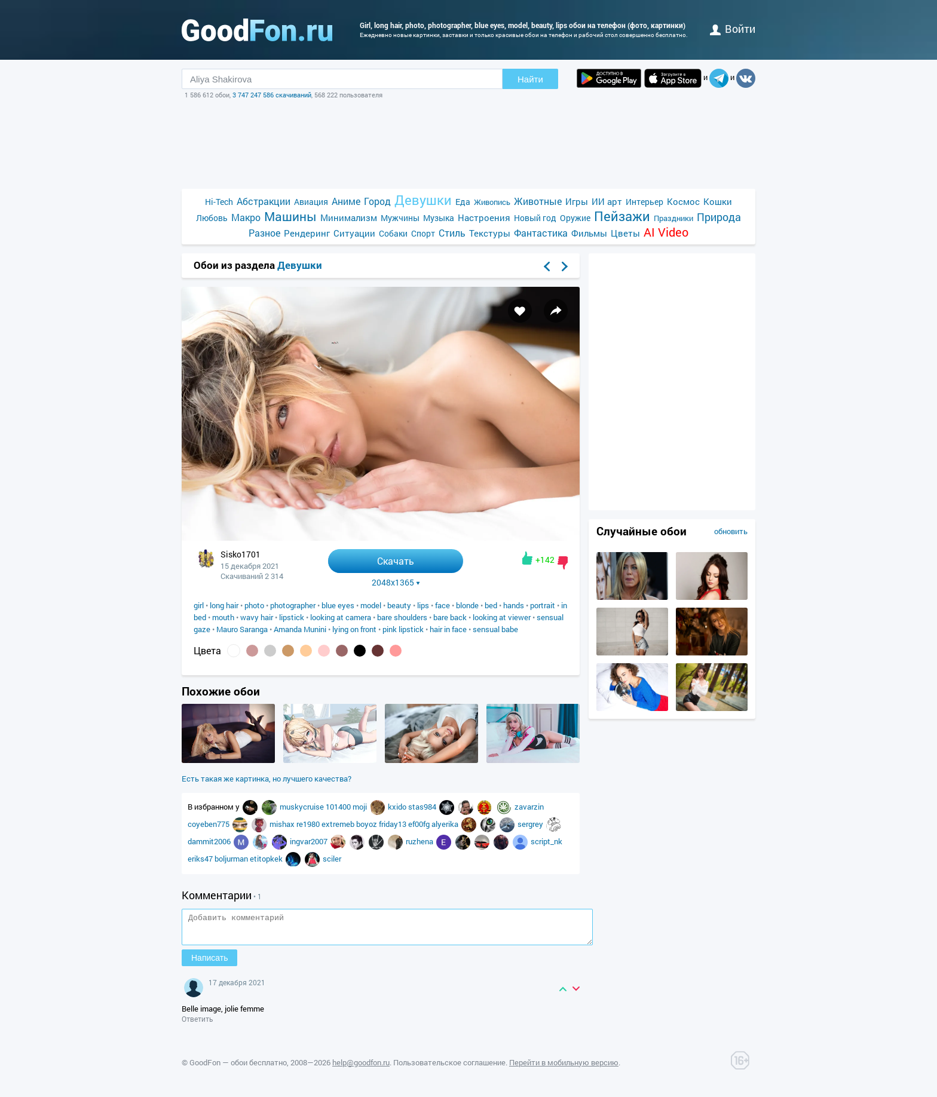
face (442, 605)
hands (513, 605)
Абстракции (263, 201)
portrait (542, 605)
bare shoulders (402, 617)
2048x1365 (396, 582)
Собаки (393, 233)
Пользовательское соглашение (449, 1067)
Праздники (673, 218)
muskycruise (303, 806)
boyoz (367, 824)
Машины (290, 216)
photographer (293, 605)
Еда (462, 201)
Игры (576, 201)
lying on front (354, 629)
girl (199, 605)
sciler (332, 858)
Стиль (452, 232)
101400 (339, 806)
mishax (283, 824)
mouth (223, 617)
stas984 (423, 806)
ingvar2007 (309, 841)
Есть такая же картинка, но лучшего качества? (266, 778)
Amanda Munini (300, 629)
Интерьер (644, 201)
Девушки (423, 200)
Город (377, 201)
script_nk (546, 841)
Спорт (423, 233)
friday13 (393, 824)
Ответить (197, 1024)
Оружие (575, 217)
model (370, 605)
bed (491, 605)
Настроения (484, 217)
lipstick (291, 617)
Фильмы (589, 233)
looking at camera (340, 617)
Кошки (717, 201)
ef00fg (419, 824)
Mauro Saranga (242, 629)
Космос (683, 201)
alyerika (445, 824)
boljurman (232, 858)
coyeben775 (209, 824)
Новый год (535, 217)
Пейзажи (622, 216)
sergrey (531, 824)
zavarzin (529, 806)
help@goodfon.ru (361, 1067)
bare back (450, 617)
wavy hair (256, 617)
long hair (224, 605)
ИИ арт (607, 201)
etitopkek (267, 858)
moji (361, 806)
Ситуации (354, 233)
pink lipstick (403, 629)
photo (254, 605)
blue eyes (337, 605)
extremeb (338, 824)
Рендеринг (307, 233)
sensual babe (495, 629)
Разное (264, 232)
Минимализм (348, 217)
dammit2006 (210, 841)
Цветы (625, 233)
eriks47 (201, 858)
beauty (399, 605)
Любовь (212, 217)
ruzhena (420, 841)
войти (732, 29)
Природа (719, 217)
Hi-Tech (219, 201)
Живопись (492, 202)
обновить (731, 531)
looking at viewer (502, 617)
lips (423, 605)
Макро (246, 217)
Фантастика (541, 232)
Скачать (395, 560)
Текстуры (489, 233)
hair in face (448, 629)
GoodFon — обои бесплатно (238, 1067)
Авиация (311, 201)
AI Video (666, 232)
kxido (398, 806)
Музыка (438, 217)
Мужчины (400, 217)
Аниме (346, 201)
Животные (538, 201)
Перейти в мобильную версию (563, 1067)
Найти (530, 79)
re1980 (308, 824)
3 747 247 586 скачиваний (271, 94)
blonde (467, 605)
